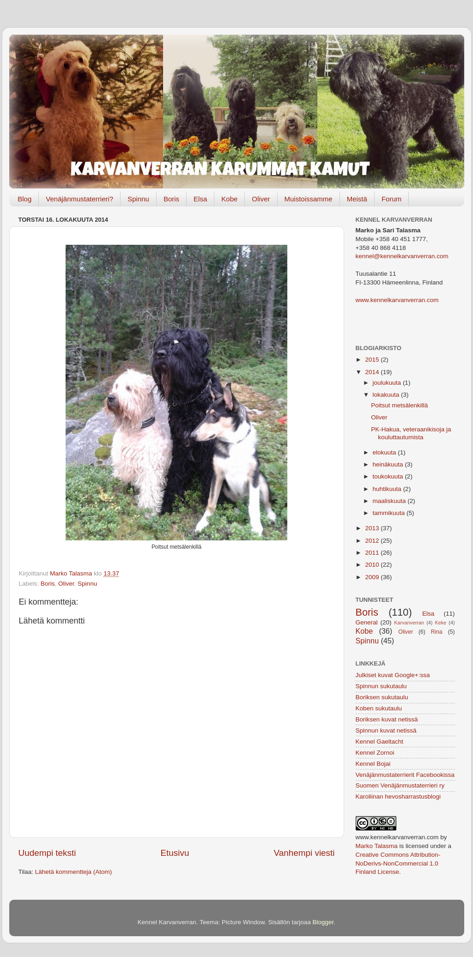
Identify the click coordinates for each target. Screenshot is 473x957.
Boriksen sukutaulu (382, 697)
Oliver (261, 199)
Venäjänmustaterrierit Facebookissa (405, 774)
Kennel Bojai (373, 763)
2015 (373, 359)
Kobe (229, 199)
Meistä (357, 199)
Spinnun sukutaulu (381, 686)
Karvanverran (409, 622)
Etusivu (175, 853)
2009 (373, 577)
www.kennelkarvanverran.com (397, 300)
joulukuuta (388, 382)
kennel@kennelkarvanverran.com (402, 256)
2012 (373, 540)
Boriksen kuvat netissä (387, 719)
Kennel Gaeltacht (380, 741)
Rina (437, 632)
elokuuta (385, 452)
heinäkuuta (389, 464)
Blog (24, 199)
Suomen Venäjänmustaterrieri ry (400, 785)
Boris (171, 199)
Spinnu (138, 199)
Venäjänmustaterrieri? (79, 199)
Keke (441, 622)
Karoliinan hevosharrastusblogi (398, 796)
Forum (391, 199)
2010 (373, 564)
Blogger (323, 922)
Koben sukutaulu (379, 708)
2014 (373, 372)
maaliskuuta (390, 500)
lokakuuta (387, 394)
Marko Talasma (377, 845)
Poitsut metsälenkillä (399, 405)
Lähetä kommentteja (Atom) (73, 871)
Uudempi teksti (47, 853)
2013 (373, 528)
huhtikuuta (388, 488)
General (367, 622)
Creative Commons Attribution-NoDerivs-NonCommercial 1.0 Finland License (398, 863)
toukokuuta (389, 476)
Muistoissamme (309, 199)
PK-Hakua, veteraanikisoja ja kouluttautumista (411, 433)
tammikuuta (390, 512)
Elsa (200, 199)
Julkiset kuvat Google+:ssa (393, 675)
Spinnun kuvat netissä (386, 730)
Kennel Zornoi (375, 752)
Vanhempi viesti (304, 853)
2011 (373, 552)
